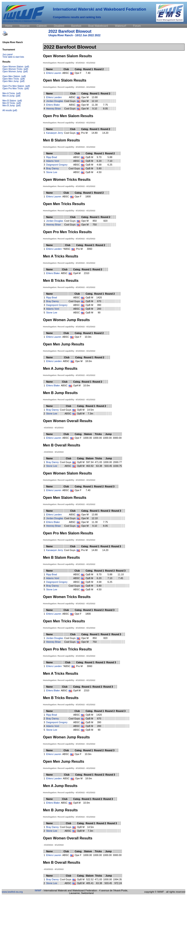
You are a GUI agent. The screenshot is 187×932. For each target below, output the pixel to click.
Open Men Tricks (11, 79)
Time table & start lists (13, 57)
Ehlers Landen (54, 97)
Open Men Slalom (11, 76)
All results (7, 110)
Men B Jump (8, 105)
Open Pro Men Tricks (13, 88)
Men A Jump (8, 96)
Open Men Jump (10, 81)
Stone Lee (51, 172)
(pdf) (26, 66)
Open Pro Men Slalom (13, 86)
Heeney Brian (53, 108)
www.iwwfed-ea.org (12, 891)
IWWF (38, 890)
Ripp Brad (51, 157)
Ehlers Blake (53, 104)
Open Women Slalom (13, 66)
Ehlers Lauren (53, 73)
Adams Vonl (52, 161)
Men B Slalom (9, 100)
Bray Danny (52, 168)
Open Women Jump (12, 71)
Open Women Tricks (12, 69)
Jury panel (7, 54)
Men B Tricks (9, 103)
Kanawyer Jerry (54, 133)
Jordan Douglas (54, 101)
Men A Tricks (8, 93)
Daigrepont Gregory (56, 164)
